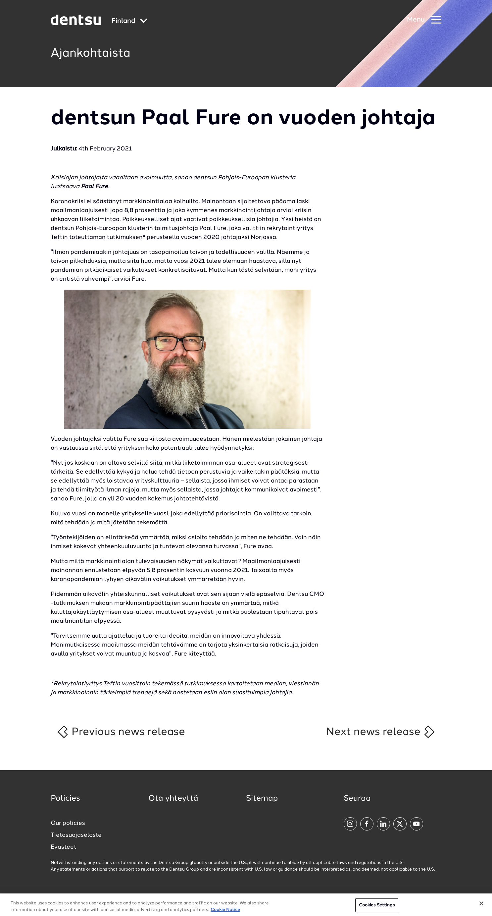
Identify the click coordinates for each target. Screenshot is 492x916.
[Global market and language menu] (129, 21)
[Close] (481, 907)
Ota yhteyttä (173, 799)
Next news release (381, 731)
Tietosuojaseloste (76, 835)
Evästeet (63, 847)
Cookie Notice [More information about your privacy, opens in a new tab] (225, 913)
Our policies (68, 823)
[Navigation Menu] (424, 20)
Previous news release (120, 731)
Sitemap (262, 799)
